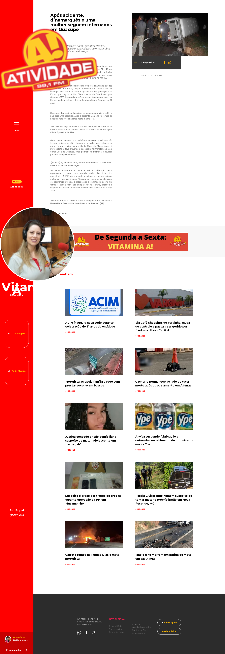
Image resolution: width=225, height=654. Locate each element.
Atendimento (138, 633)
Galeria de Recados (141, 627)
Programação (115, 629)
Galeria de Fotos (116, 632)
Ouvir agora (19, 333)
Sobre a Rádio (115, 626)
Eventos (136, 624)
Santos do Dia (139, 630)
